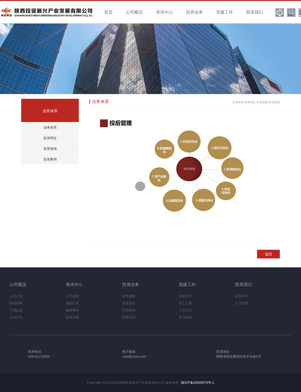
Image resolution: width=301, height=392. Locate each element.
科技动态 (128, 317)
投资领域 (50, 148)
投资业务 (194, 12)
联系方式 (241, 296)
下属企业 (16, 310)
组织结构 (16, 303)
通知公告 (72, 303)
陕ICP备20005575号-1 (197, 382)
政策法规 (72, 317)
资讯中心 (164, 12)
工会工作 (185, 310)
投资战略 (128, 296)
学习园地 (185, 317)
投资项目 (128, 303)
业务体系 (50, 127)
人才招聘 (241, 303)
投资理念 (50, 138)
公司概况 (134, 12)
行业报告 (128, 310)
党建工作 (224, 12)
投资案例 (50, 159)
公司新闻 (72, 296)
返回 (268, 254)
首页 (108, 12)
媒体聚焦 (72, 310)
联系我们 (254, 12)
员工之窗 (185, 303)
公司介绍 (16, 296)
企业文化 (16, 317)
